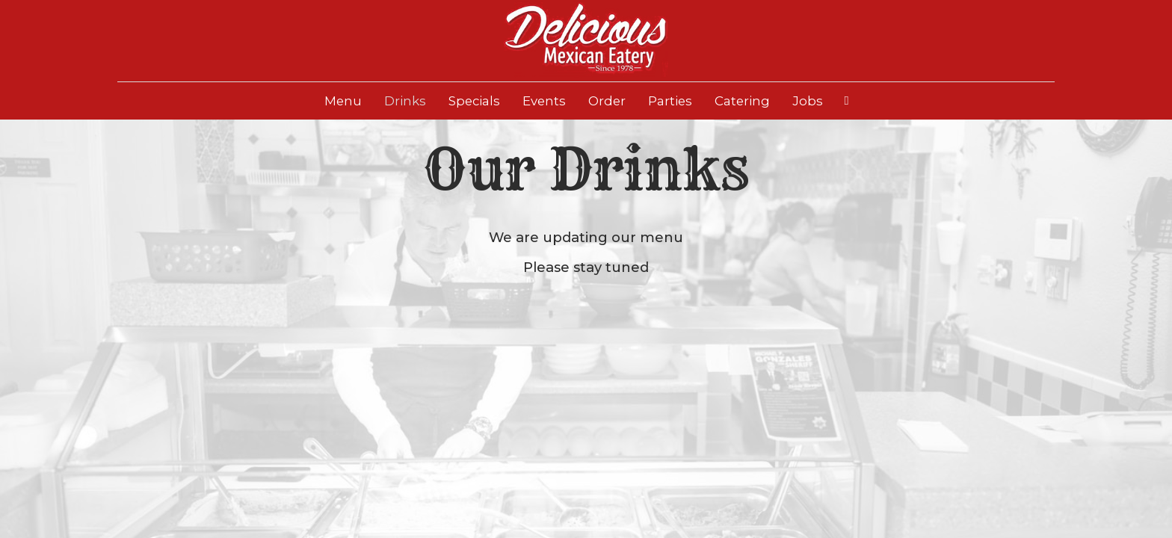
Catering (742, 100)
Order (607, 100)
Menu (343, 100)
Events (544, 100)
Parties (670, 100)
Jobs (807, 100)
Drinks (405, 100)
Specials (474, 100)
